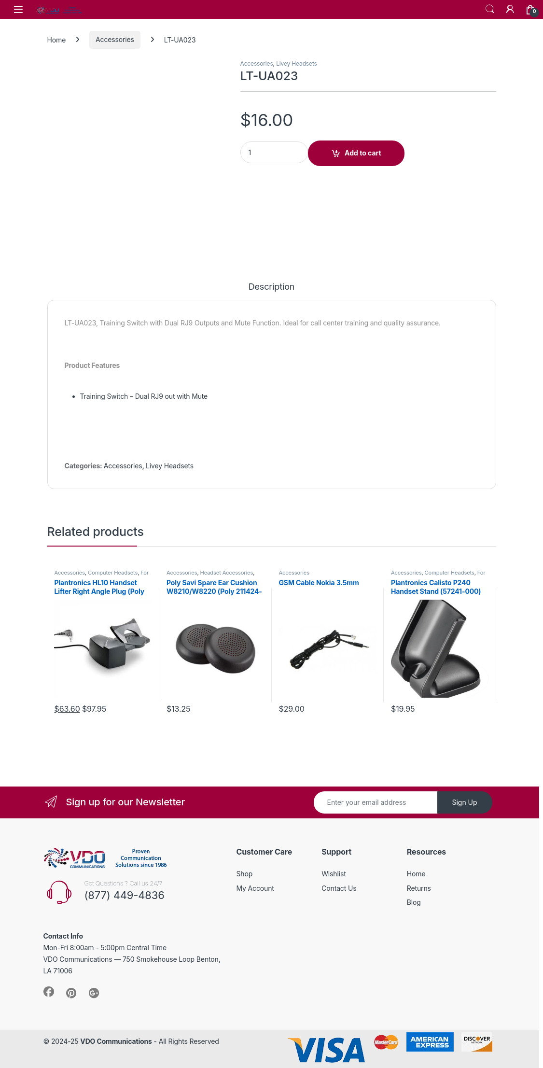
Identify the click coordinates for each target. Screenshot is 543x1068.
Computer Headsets (113, 572)
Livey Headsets (296, 63)
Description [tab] (272, 287)
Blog (414, 902)
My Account (255, 888)
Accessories (115, 39)
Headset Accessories (226, 572)
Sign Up (464, 802)
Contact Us (338, 888)
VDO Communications (116, 1041)
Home (56, 39)
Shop (245, 874)
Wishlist (333, 874)
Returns (419, 888)
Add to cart (363, 153)
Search (490, 9)
